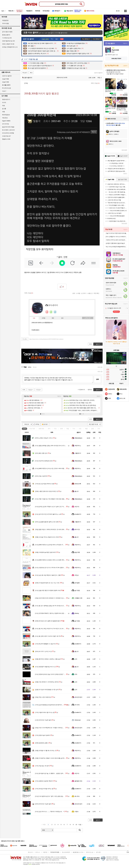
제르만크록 (78, 483)
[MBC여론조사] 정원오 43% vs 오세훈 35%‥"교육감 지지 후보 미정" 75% (58, 560)
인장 (34, 318)
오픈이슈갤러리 (98, 72)
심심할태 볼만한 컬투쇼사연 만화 (46, 522)
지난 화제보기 (86, 39)
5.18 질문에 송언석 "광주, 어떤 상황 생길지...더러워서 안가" (54, 796)
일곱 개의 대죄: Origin (8, 127)
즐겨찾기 (45, 424)
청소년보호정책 (66, 852)
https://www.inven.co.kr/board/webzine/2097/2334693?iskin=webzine (46, 339)
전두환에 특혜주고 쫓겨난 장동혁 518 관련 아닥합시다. (53, 613)
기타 (98, 428)
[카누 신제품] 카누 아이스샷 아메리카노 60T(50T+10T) (116, 236)
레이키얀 (77, 529)
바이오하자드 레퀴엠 (8, 133)
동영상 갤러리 (6, 34)
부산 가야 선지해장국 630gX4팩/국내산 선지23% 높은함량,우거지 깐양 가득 (116, 246)
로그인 (117, 11)
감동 (92, 428)
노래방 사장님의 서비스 (44, 438)
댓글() (97, 83)
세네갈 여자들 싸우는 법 (44, 788)
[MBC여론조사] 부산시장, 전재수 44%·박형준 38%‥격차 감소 (55, 468)
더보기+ (59, 396)
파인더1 (77, 506)
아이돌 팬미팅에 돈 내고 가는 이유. (47, 583)
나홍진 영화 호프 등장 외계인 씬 (46, 491)
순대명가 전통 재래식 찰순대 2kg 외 (115, 243)
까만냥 (76, 575)
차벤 (3, 105)
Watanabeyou (78, 438)
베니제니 (77, 796)
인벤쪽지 (46, 311)
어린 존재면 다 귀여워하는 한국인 (47, 682)
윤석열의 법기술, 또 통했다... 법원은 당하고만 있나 (52, 773)
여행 (3, 111)
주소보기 (24, 72)
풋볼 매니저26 (6, 139)
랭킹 (53, 318)
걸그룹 (4, 108)
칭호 (62, 318)
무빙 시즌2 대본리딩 (43, 697)
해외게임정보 (6, 114)
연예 (41, 428)
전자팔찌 (77, 583)
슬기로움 (77, 590)
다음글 (30, 389)
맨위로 (90, 389)
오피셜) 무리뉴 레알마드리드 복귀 (47, 537)
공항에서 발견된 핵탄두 (44, 781)
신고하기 (83, 293)
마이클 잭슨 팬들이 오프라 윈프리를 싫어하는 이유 (52, 758)
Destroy (77, 613)
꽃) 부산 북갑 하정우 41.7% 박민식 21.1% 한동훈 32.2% (53, 628)
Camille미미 (78, 514)
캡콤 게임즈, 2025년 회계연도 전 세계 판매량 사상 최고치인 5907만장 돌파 (59, 529)
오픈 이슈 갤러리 (7, 76)
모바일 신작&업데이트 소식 (10, 47)
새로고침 (100, 367)
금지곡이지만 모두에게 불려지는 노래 (48, 514)
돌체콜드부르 (78, 781)
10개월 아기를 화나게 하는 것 (45, 750)
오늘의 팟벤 (5, 82)
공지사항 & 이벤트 (7, 31)
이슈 (32, 428)
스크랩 (78, 293)
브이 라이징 (5, 124)
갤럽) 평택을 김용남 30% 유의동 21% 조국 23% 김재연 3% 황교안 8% (57, 445)
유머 (49, 428)
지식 (74, 428)
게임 (67, 428)
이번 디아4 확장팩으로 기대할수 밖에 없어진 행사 (51, 727)
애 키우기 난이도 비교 (43, 651)
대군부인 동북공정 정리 (44, 461)
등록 (97, 379)
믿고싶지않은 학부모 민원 (44, 483)
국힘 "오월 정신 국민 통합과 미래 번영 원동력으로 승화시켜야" (55, 499)
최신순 (35, 367)
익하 (76, 674)
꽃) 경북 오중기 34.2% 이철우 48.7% (47, 636)
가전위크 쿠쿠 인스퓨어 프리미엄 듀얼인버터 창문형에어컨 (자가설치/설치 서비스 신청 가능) (116, 240)
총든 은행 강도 (41, 453)
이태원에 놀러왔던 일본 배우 (45, 552)
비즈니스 (37, 852)
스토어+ (125, 65)
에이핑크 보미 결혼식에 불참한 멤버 (47, 621)
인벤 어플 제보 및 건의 (8, 41)
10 (76, 824)
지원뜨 (76, 811)
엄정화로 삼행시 (41, 743)
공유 (73, 293)
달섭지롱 (77, 552)
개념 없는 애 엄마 (42, 766)
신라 (76, 659)
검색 (80, 830)
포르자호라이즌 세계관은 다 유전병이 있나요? (50, 598)
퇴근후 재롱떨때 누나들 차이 (45, 644)
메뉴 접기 (87, 318)
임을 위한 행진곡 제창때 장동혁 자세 (47, 590)
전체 (24, 428)
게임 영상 (5, 117)
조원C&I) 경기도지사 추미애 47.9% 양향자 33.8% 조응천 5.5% (55, 567)
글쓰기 (98, 419)
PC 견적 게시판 (6, 88)
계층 (86, 428)
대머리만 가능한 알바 (43, 720)
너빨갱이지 (78, 453)
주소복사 (24, 339)
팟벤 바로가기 (6, 99)
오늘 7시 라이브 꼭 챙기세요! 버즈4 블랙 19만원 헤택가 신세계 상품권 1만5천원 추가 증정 (116, 233)
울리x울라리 (27, 77)
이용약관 (45, 852)
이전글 (38, 389)
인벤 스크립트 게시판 (8, 44)
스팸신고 (90, 293)
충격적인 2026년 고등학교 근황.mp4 (47, 659)
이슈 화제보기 (96, 39)
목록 (92, 83)
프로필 (43, 318)
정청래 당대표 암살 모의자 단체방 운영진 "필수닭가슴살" (53, 674)
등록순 (29, 367)
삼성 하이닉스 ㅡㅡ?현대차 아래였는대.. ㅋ (49, 811)
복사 (31, 72)
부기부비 (77, 705)
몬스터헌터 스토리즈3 (8, 130)
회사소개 (30, 852)
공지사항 (98, 852)
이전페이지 (81, 389)
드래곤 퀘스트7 (6, 136)
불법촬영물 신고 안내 (78, 852)
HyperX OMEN (6, 120)
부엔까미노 (78, 445)
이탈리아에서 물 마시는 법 (44, 712)
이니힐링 (51, 311)
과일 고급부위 (41, 476)
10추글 (37, 424)
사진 (80, 428)
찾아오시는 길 (89, 852)
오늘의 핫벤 (5, 79)
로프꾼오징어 (78, 697)
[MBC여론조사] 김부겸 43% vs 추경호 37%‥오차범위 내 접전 (55, 544)
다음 (79, 824)
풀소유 (76, 491)
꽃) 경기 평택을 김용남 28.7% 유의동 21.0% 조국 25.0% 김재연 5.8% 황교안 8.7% (61, 605)
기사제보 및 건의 (7, 38)
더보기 (55, 311)
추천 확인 (96, 293)
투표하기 (116, 311)
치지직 (4, 102)
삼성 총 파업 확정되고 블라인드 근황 (47, 575)
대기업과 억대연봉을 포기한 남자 (46, 689)
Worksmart (78, 720)
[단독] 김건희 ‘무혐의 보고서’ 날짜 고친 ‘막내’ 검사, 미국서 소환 (55, 506)
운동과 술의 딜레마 (42, 735)
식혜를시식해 (78, 598)
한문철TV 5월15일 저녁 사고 (45, 666)
